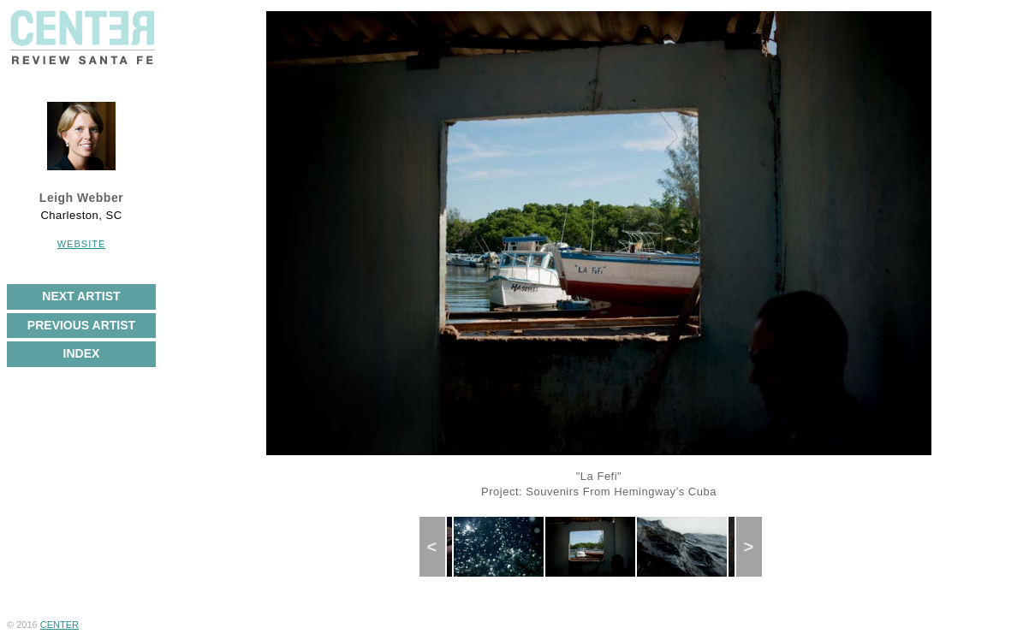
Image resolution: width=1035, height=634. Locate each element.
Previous (439, 546)
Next (754, 546)
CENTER (59, 624)
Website (81, 244)
